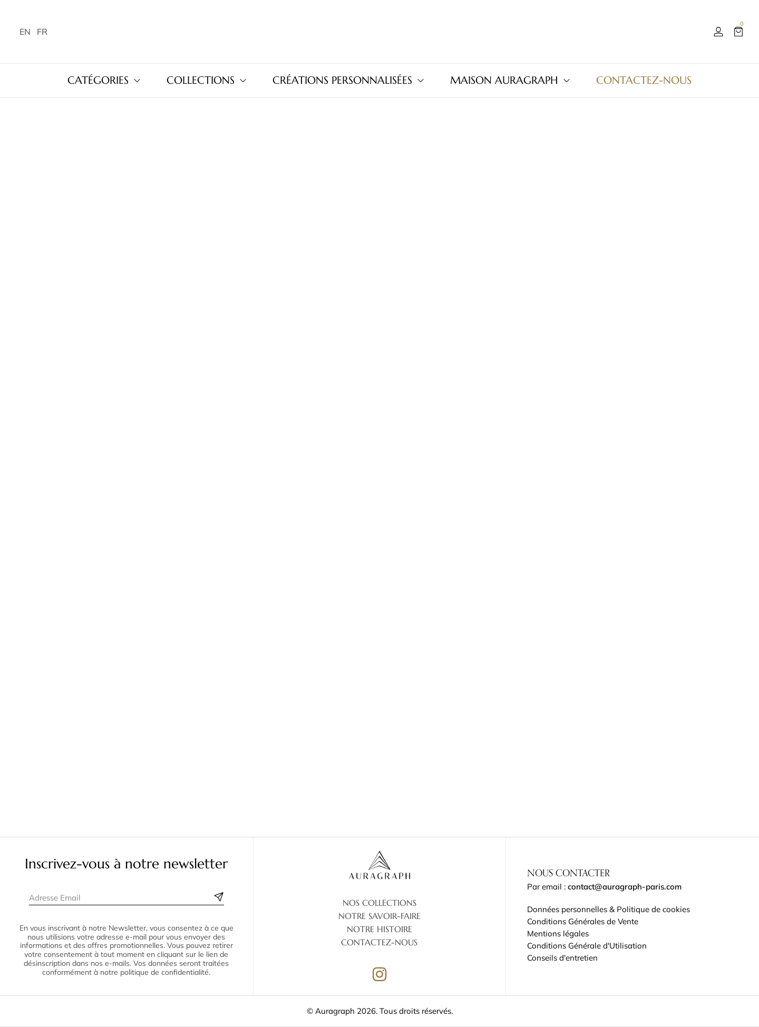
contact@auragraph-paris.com (625, 887)
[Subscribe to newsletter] (218, 897)
